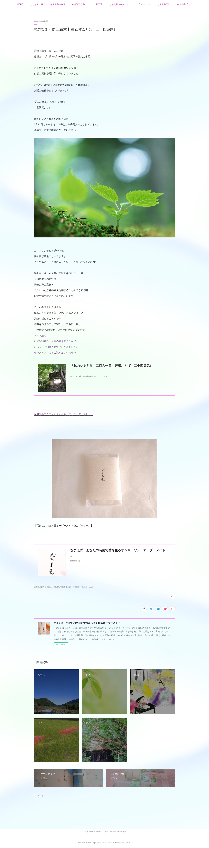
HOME (20, 4)
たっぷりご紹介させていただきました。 (56, 347)
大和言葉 (98, 4)
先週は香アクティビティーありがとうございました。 (63, 414)
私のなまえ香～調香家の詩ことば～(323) (76, 587)
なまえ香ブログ (184, 4)
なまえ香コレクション (120, 4)
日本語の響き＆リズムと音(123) (46, 587)
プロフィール (144, 4)
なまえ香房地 (163, 4)
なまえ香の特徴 (57, 4)
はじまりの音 (36, 4)
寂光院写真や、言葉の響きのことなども (56, 341)
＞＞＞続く (40, 335)
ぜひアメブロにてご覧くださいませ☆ (55, 352)
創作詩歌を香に (79, 4)
